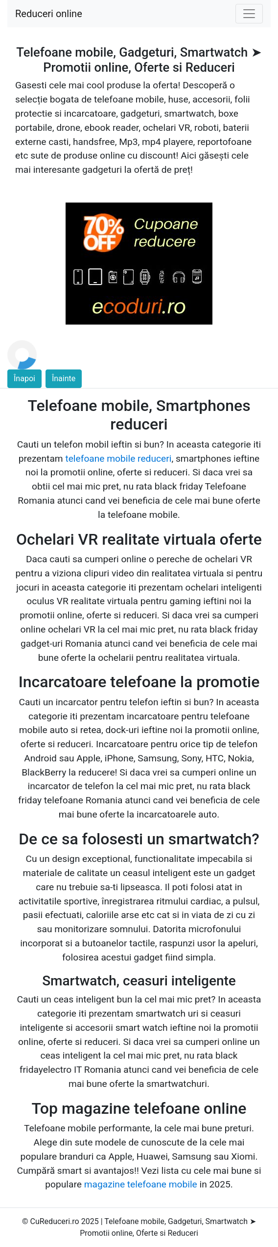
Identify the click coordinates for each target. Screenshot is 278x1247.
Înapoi (24, 378)
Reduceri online (48, 14)
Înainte (63, 378)
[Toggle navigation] (249, 13)
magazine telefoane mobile (140, 1184)
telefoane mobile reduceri (118, 458)
